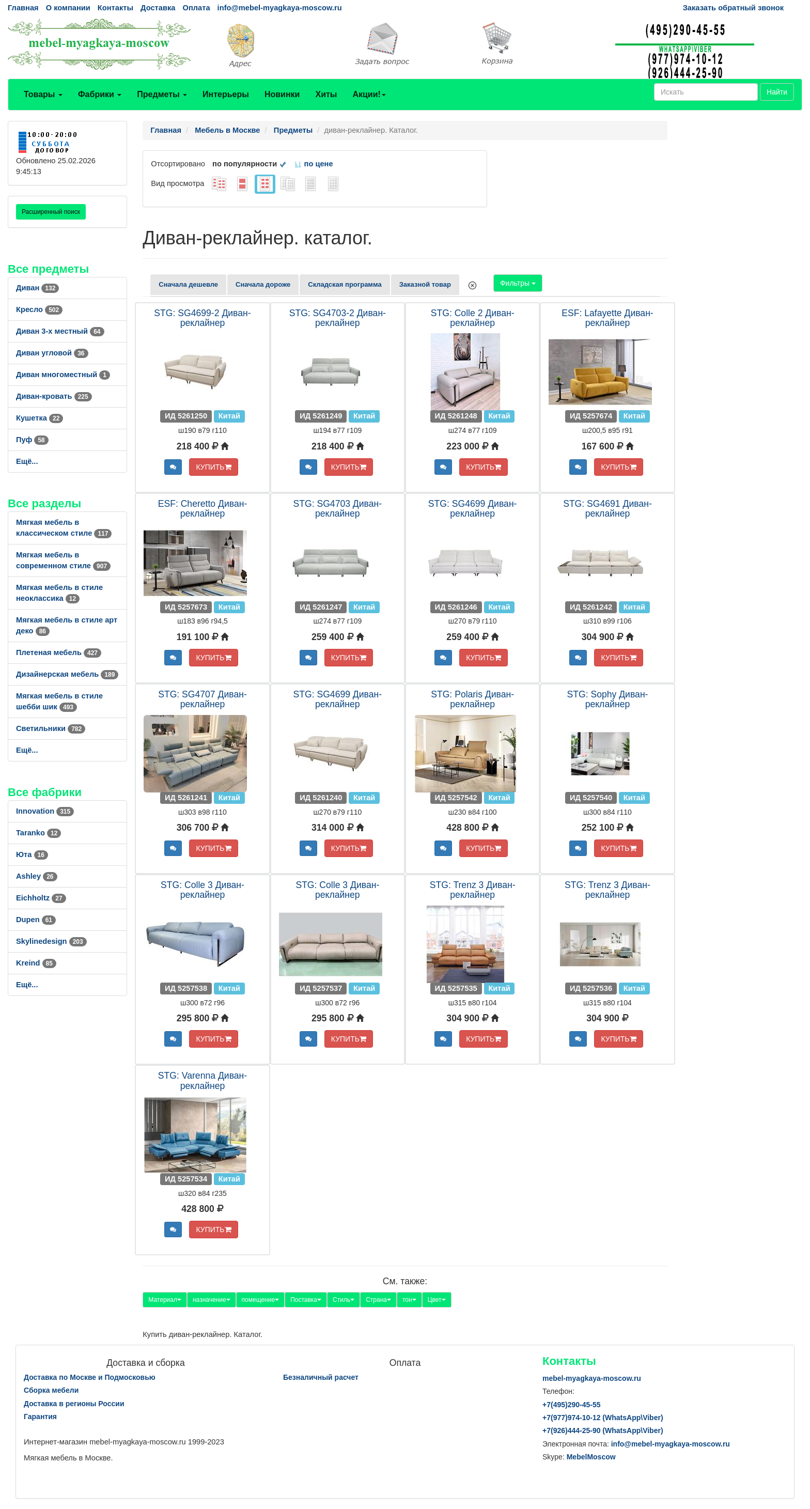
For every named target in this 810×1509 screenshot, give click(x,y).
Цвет (437, 1299)
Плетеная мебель (58, 652)
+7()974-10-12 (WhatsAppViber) (602, 1417)
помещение (260, 1299)
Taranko (38, 833)
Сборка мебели (51, 1390)
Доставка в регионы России (74, 1403)
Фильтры (518, 283)
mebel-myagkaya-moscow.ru (591, 1378)
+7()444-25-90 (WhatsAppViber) (602, 1430)
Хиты (326, 94)
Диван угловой (52, 353)
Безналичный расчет (321, 1377)
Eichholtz (41, 898)
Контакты (115, 8)
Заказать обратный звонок (733, 8)
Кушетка (39, 418)
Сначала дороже (263, 284)
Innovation (45, 811)
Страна (378, 1299)
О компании (68, 8)
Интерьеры (225, 94)
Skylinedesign (51, 941)
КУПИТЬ (213, 467)
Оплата (196, 8)
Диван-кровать (54, 396)
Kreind (36, 963)
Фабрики (99, 94)
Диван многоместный (63, 374)
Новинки (282, 94)
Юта (32, 854)
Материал (164, 1299)
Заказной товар (425, 284)
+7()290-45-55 (571, 1405)
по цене (313, 164)
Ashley (36, 876)
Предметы (162, 94)
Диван (37, 288)
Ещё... (27, 461)
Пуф (32, 439)
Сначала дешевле (188, 284)
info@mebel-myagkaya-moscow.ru (279, 8)
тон (409, 1299)
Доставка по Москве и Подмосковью (89, 1377)
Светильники (50, 728)
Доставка (158, 8)
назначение (211, 1299)
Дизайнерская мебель (67, 674)
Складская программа (344, 284)
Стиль (343, 1299)
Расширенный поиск (51, 211)
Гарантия (40, 1416)
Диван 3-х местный (60, 331)
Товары (43, 94)
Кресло (39, 309)
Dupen (36, 919)
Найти (777, 92)
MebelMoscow (591, 1457)
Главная (23, 8)
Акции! (368, 94)
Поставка (305, 1299)
